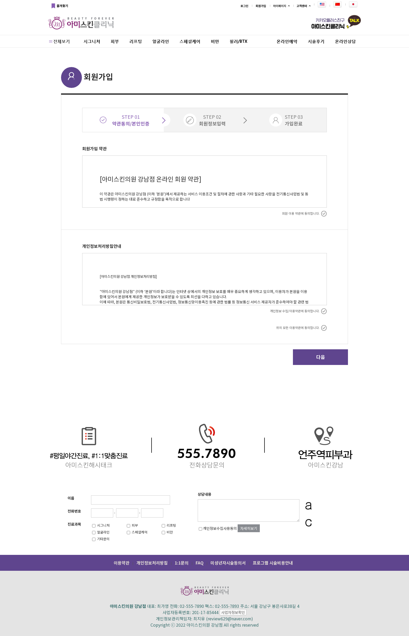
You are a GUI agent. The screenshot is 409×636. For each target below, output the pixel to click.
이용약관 (121, 563)
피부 (115, 41)
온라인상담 (345, 41)
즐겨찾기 (59, 6)
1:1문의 (182, 563)
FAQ (199, 563)
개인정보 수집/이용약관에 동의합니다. (298, 311)
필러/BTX (238, 41)
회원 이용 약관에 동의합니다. (304, 213)
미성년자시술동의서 (228, 563)
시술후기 (316, 41)
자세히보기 (248, 528)
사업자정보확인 (233, 612)
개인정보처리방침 (152, 563)
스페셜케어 (189, 41)
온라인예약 (286, 41)
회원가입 (261, 6)
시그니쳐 (91, 41)
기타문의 (101, 538)
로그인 (244, 6)
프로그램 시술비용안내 (273, 563)
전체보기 (59, 41)
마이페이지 (279, 6)
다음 (320, 356)
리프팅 (135, 41)
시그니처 (101, 525)
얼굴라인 (160, 41)
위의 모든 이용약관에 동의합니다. (301, 328)
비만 (215, 41)
